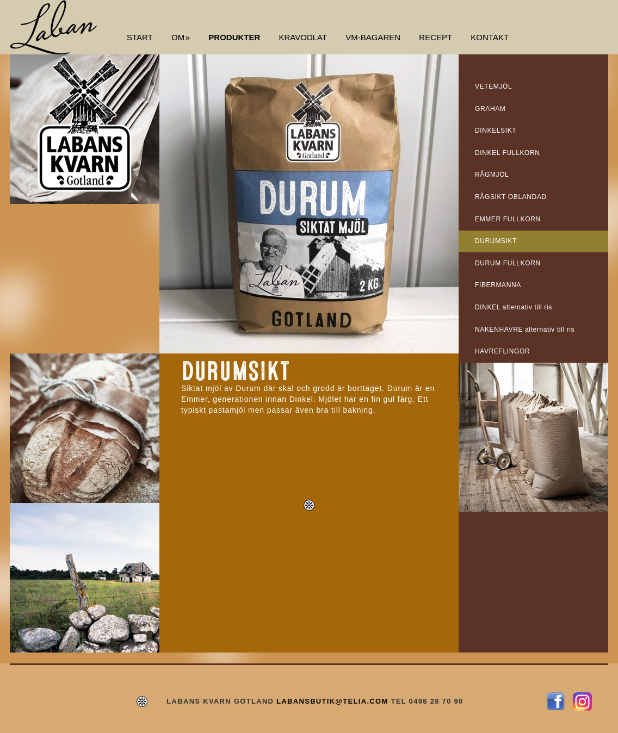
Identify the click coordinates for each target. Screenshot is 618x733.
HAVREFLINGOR (502, 351)
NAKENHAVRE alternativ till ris (524, 329)
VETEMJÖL (493, 86)
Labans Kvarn (53, 27)
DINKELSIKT (495, 130)
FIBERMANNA (498, 285)
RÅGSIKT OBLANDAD (511, 197)
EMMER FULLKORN (508, 219)
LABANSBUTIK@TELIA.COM (332, 701)
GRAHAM (490, 109)
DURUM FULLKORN (508, 263)
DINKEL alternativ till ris (513, 307)
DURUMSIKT (496, 241)
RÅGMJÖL (492, 174)
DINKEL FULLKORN (507, 153)
